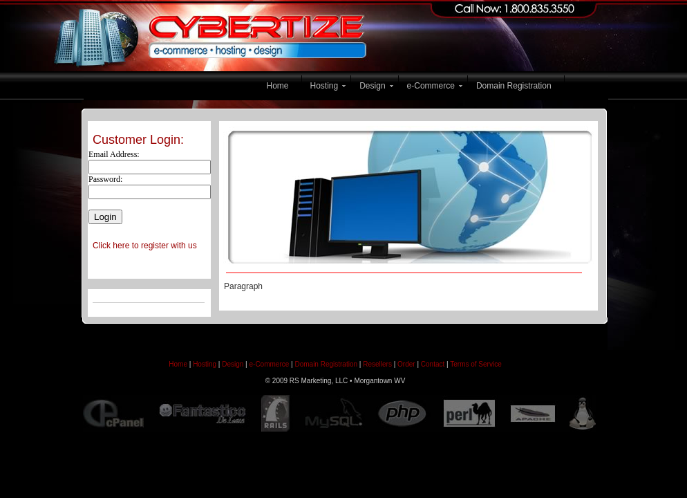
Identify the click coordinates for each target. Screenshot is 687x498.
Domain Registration (514, 86)
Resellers (377, 364)
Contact (432, 364)
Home (278, 86)
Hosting (324, 86)
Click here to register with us (145, 245)
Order (406, 364)
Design (372, 86)
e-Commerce (431, 86)
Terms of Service (475, 364)
